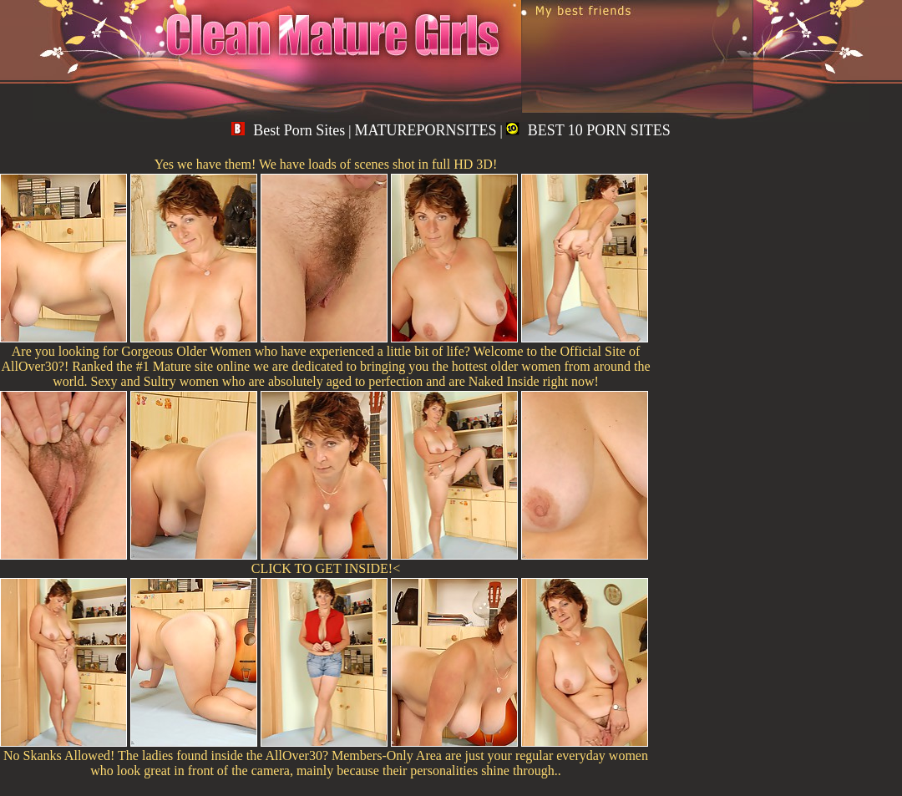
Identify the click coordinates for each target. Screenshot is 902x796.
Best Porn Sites (288, 130)
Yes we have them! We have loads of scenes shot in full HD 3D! (326, 164)
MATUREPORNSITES (425, 130)
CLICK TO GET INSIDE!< (325, 568)
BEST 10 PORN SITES (588, 130)
